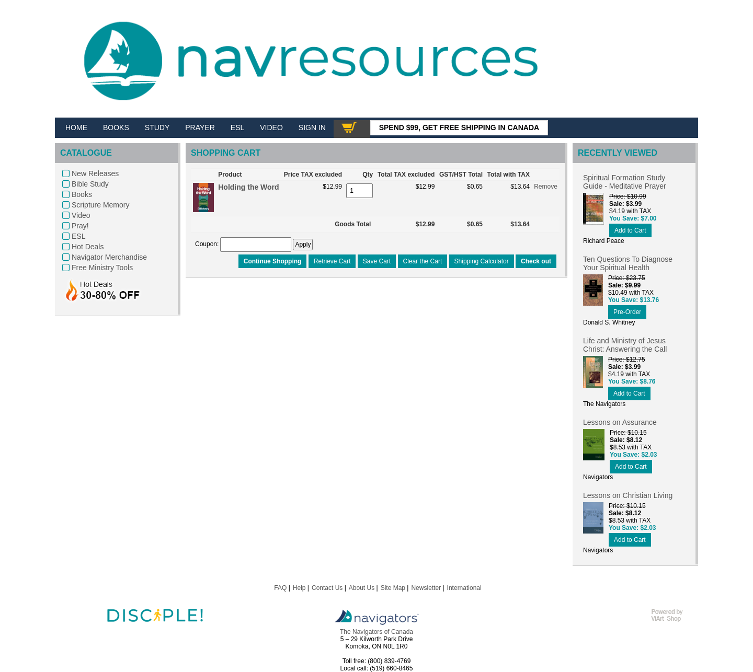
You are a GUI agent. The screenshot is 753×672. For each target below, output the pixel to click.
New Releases (95, 173)
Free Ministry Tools (102, 267)
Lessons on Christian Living (627, 495)
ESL (78, 236)
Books (82, 194)
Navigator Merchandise (109, 257)
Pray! (80, 226)
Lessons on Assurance (620, 422)
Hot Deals (88, 246)
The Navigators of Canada (376, 631)
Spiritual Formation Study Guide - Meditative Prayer (624, 181)
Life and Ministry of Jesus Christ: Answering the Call (625, 345)
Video (81, 215)
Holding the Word (248, 187)
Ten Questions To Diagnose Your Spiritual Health (627, 263)
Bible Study (90, 184)
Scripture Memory (100, 205)
